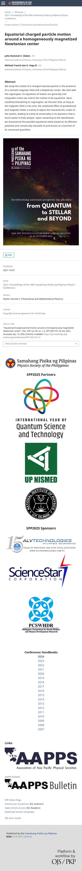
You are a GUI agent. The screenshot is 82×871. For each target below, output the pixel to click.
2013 (41, 703)
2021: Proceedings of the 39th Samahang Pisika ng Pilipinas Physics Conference (36, 17)
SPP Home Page (13, 799)
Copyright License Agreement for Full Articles (24, 313)
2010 (41, 716)
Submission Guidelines (17, 803)
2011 (41, 712)
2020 (41, 674)
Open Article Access (15, 807)
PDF (10, 255)
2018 (41, 682)
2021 (41, 669)
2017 (41, 686)
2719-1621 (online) (22, 836)
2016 (41, 691)
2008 (41, 725)
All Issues (19, 12)
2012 (41, 708)
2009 (41, 721)
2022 (41, 665)
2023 (41, 661)
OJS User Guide (13, 818)
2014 (41, 699)
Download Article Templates (20, 811)
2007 (41, 729)
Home (8, 12)
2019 (41, 678)
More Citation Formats (16, 343)
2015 (41, 695)
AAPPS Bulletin (12, 776)
